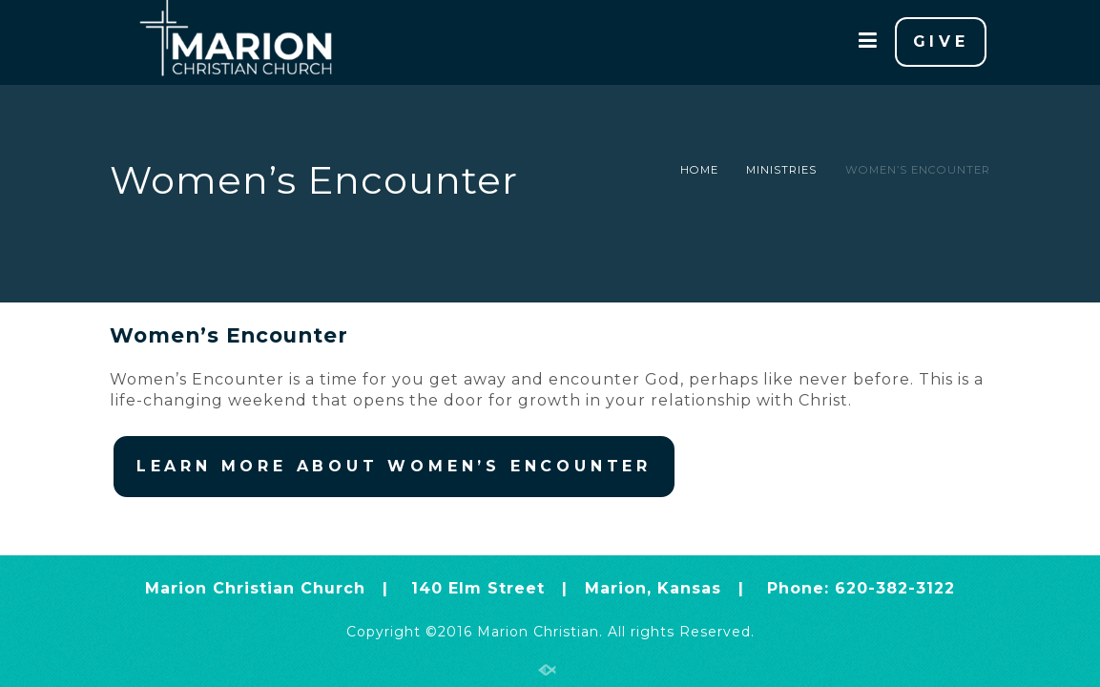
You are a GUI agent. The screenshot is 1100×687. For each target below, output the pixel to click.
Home (699, 170)
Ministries (781, 170)
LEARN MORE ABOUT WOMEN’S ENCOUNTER (394, 466)
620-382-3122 (895, 588)
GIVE (941, 41)
